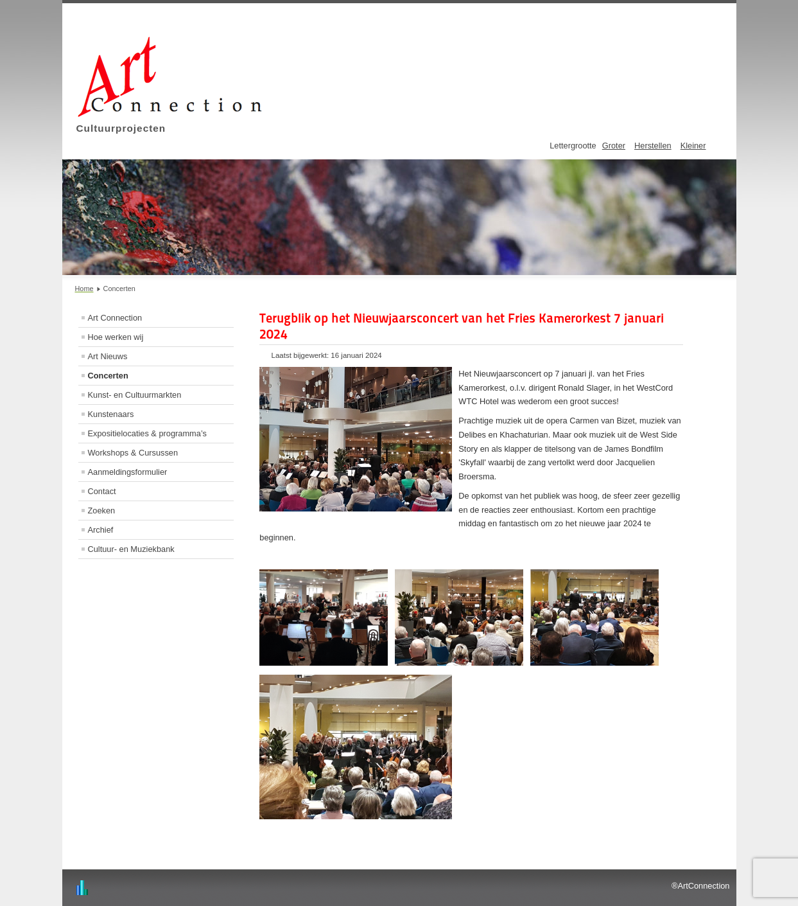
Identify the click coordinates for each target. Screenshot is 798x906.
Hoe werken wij (116, 337)
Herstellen (653, 145)
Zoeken (102, 510)
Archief (101, 530)
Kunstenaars (111, 414)
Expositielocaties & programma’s (147, 433)
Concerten (108, 375)
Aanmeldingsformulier (128, 472)
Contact (102, 491)
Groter (613, 145)
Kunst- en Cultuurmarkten (135, 395)
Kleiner (693, 145)
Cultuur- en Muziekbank (131, 549)
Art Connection (115, 318)
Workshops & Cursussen (133, 452)
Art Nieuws (108, 356)
